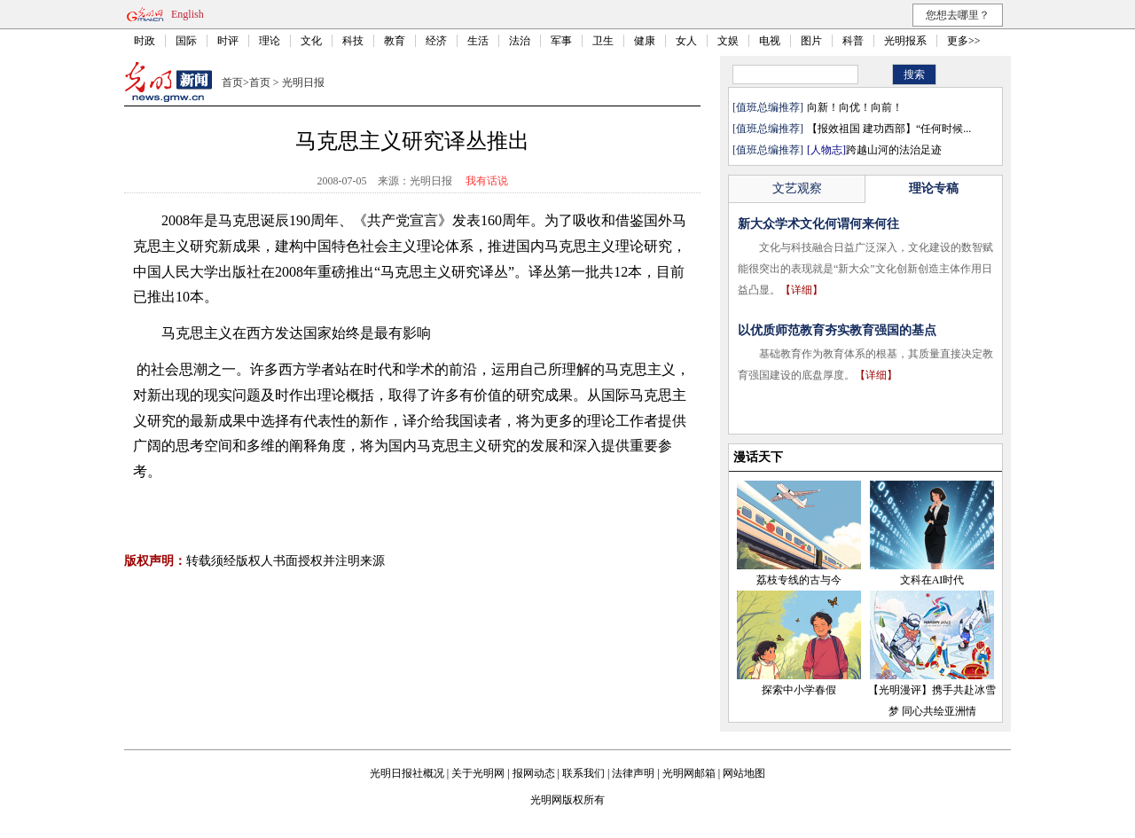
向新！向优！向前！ (855, 107)
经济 (436, 41)
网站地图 (744, 773)
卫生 (603, 41)
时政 (144, 41)
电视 (769, 41)
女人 (686, 41)
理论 (269, 41)
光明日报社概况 (407, 773)
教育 (394, 41)
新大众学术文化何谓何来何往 (818, 224)
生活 (478, 41)
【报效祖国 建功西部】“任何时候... (889, 128)
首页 (232, 82)
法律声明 (633, 773)
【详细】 (801, 290)
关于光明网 (478, 773)
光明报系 (905, 41)
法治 (519, 41)
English (187, 14)
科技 (353, 41)
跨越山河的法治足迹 (874, 150)
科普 (853, 41)
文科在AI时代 (932, 580)
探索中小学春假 (799, 690)
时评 (228, 41)
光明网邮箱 (689, 773)
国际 (186, 41)
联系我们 (583, 773)
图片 (811, 41)
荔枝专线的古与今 (798, 580)
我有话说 (487, 181)
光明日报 (303, 82)
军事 (561, 41)
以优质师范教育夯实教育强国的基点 (837, 330)
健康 (644, 41)
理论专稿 (934, 188)
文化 (311, 41)
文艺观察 (797, 188)
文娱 (728, 41)
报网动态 (534, 773)
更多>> (964, 41)
